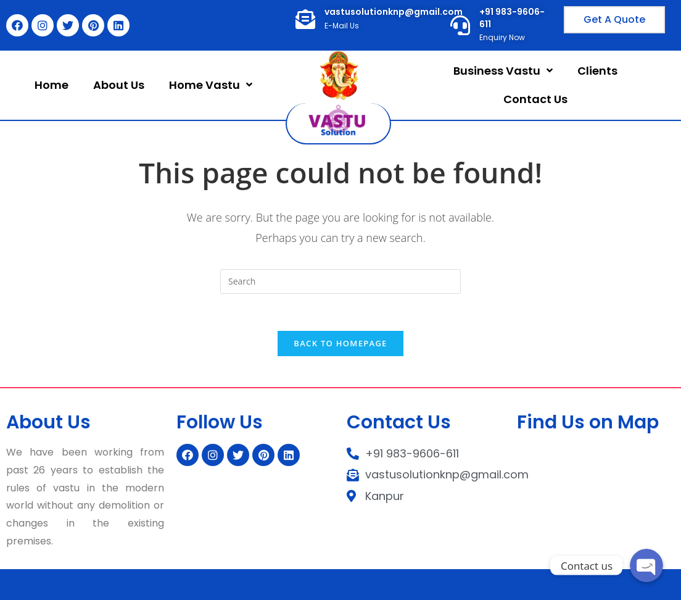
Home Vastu (210, 84)
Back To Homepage (340, 343)
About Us (118, 85)
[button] (614, 19)
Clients (597, 70)
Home (51, 85)
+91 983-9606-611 (512, 18)
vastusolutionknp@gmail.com (393, 12)
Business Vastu (503, 70)
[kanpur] (596, 486)
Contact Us (535, 99)
